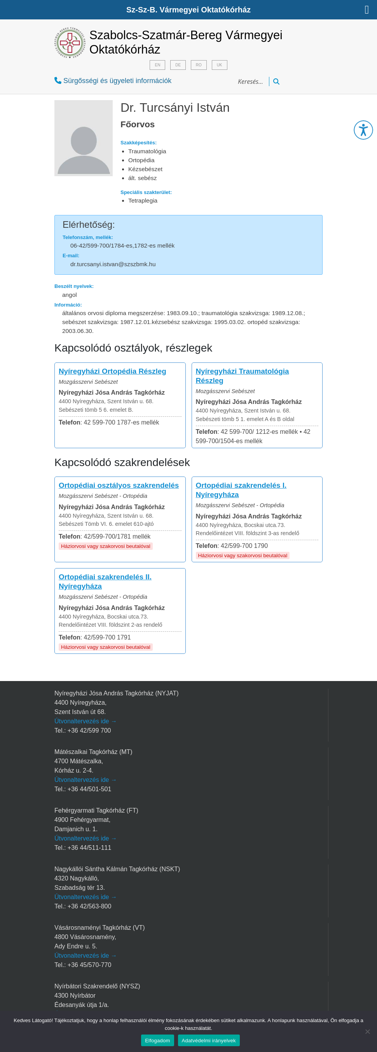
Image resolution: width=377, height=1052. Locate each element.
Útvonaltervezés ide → (85, 721)
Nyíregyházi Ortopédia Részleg (112, 371)
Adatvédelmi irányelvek (209, 1040)
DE (178, 65)
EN (157, 65)
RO (199, 65)
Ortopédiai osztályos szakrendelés (119, 485)
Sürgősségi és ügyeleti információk (112, 81)
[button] (363, 130)
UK (219, 65)
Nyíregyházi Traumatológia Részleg (242, 376)
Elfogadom (157, 1040)
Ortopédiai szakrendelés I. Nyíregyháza (241, 490)
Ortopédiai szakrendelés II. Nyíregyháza (105, 581)
